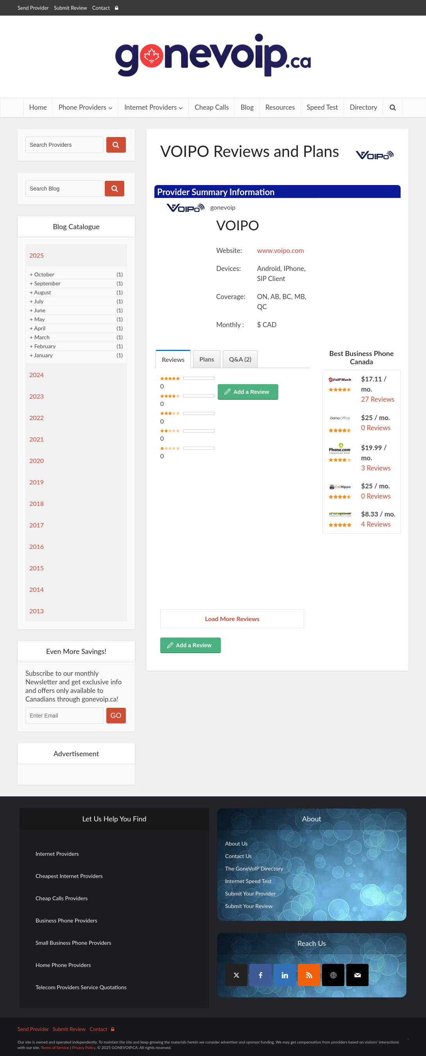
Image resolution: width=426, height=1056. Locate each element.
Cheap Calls (212, 107)
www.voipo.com (280, 250)
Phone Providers (82, 107)
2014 (36, 589)
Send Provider (33, 8)
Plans (206, 359)
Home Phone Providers (63, 965)
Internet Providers (150, 107)
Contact (101, 8)
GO (116, 715)
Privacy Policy (83, 1047)
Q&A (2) (240, 359)
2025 (36, 255)
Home (38, 107)
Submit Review (70, 8)
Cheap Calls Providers (62, 898)
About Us (236, 843)
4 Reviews (376, 524)
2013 (36, 610)
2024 (36, 374)
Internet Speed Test (248, 881)
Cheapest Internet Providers (69, 876)
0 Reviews (376, 428)
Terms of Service (55, 1047)
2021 (36, 439)
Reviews (173, 359)
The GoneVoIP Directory (254, 868)
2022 (36, 417)
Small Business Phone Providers (73, 942)
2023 (36, 396)
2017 (36, 525)
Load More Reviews (232, 618)
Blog (247, 107)
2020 (36, 460)
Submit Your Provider (250, 893)
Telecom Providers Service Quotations (81, 987)
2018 (36, 503)
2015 (36, 568)
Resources (280, 107)
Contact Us (238, 856)
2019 (36, 482)
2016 (36, 546)
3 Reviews (376, 468)
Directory (363, 107)
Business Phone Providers (66, 920)
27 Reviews (377, 399)
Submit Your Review (249, 906)
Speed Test (322, 107)
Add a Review (251, 392)
